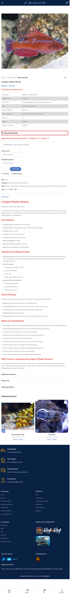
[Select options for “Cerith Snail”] (37, 431)
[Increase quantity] (8, 169)
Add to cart (15, 169)
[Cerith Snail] (51, 416)
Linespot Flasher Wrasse (17, 186)
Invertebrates (39, 498)
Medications (39, 504)
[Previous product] (62, 77)
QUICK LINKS (4, 491)
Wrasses (63, 186)
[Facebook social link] (6, 189)
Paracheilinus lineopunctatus (33, 186)
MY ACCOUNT (5, 522)
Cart (2, 532)
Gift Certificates (40, 507)
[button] (69, 421)
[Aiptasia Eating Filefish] (17, 416)
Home (3, 77)
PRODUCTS (39, 491)
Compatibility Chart (6, 514)
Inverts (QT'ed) (50, 437)
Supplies (38, 511)
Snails (56, 437)
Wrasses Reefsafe (23, 77)
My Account (4, 525)
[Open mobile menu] (2, 3)
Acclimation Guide (6, 501)
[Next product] (67, 77)
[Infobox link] (35, 450)
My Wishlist (4, 538)
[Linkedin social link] (13, 189)
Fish (37, 495)
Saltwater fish (57, 186)
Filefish (22, 437)
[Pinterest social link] (11, 189)
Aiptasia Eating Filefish (17, 434)
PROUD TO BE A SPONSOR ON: (45, 522)
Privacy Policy (4, 507)
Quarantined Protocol (7, 504)
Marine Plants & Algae (42, 501)
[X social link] (8, 189)
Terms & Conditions (6, 511)
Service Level (5, 151)
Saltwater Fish (11, 77)
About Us (3, 498)
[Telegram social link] (16, 189)
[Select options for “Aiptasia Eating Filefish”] (3, 431)
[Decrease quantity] (2, 169)
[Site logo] (35, 3)
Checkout (3, 535)
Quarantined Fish (47, 186)
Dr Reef (7, 186)
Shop (2, 528)
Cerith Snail (51, 434)
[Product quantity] (5, 169)
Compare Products (6, 541)
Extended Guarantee (7, 159)
